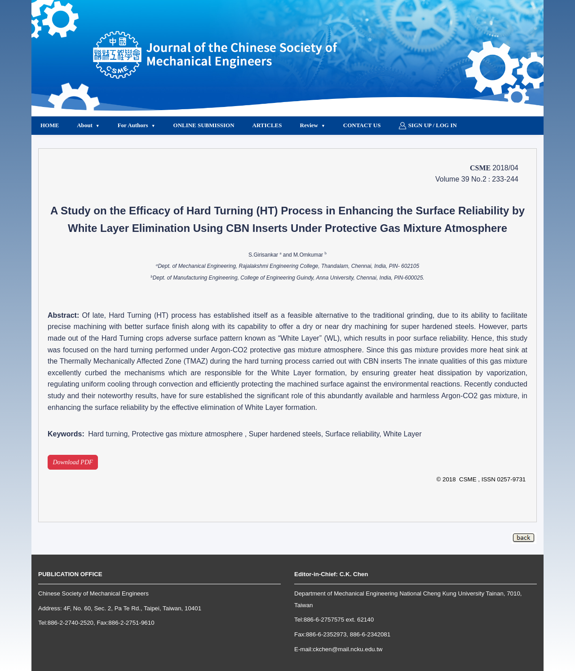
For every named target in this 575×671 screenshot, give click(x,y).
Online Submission (203, 125)
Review (309, 125)
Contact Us (362, 125)
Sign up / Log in (427, 125)
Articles (267, 125)
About (85, 125)
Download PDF (73, 462)
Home (49, 125)
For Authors (133, 125)
